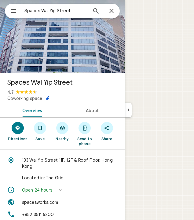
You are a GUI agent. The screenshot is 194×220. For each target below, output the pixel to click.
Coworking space (24, 98)
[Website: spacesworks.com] (62, 202)
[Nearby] (62, 131)
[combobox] (55, 10)
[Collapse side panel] (128, 110)
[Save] (40, 131)
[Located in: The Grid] (62, 178)
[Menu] (13, 12)
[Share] (107, 131)
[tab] (31, 110)
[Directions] (18, 131)
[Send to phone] (84, 133)
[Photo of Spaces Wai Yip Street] (62, 36)
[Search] (96, 12)
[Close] (111, 11)
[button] (62, 190)
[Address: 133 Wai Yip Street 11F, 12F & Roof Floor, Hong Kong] (62, 163)
